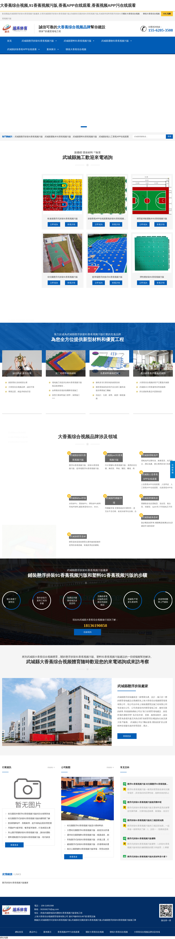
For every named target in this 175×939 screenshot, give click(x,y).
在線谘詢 (87, 649)
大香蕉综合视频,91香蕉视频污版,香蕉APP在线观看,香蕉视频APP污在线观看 (68, 5)
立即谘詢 (54, 329)
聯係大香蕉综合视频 (151, 14)
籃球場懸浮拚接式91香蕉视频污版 (107, 382)
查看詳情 (71, 329)
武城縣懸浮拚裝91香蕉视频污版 (38, 41)
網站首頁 (19, 932)
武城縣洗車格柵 (15, 356)
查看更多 (127, 799)
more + (51, 841)
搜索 (169, 136)
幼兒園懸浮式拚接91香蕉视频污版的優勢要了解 (29, 892)
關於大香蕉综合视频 (131, 14)
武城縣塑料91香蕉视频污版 (77, 41)
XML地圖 (167, 14)
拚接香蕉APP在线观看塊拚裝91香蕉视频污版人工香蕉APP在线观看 (118, 324)
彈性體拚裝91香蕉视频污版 (152, 382)
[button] (84, 126)
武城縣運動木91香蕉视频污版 (58, 136)
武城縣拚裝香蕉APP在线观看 (22, 49)
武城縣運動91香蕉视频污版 (115, 41)
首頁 (9, 41)
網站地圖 (4, 937)
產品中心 (33, 932)
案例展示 (51, 49)
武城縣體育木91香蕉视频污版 (21, 389)
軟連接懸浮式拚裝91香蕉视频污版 (63, 324)
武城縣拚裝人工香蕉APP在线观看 (114, 136)
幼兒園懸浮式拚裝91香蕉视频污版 (63, 382)
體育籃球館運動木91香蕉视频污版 (152, 324)
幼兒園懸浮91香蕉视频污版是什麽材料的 (85, 910)
